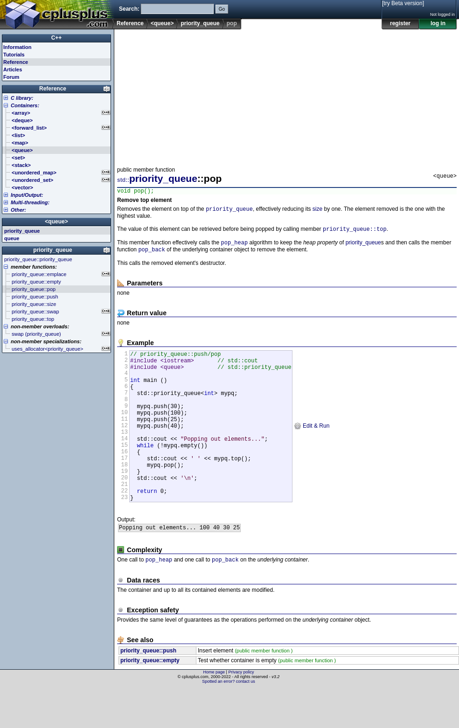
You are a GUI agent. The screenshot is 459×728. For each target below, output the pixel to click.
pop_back (151, 254)
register (400, 23)
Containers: (25, 105)
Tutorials (14, 54)
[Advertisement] (237, 95)
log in (438, 23)
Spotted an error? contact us (228, 721)
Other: (18, 210)
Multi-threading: (30, 202)
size (317, 211)
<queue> (162, 23)
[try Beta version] (403, 3)
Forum (11, 77)
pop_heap (234, 246)
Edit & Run (312, 447)
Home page (214, 711)
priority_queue (200, 23)
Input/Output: (27, 195)
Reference (130, 23)
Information (17, 47)
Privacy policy (241, 711)
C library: (22, 98)
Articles (12, 69)
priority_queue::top (355, 232)
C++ (56, 38)
